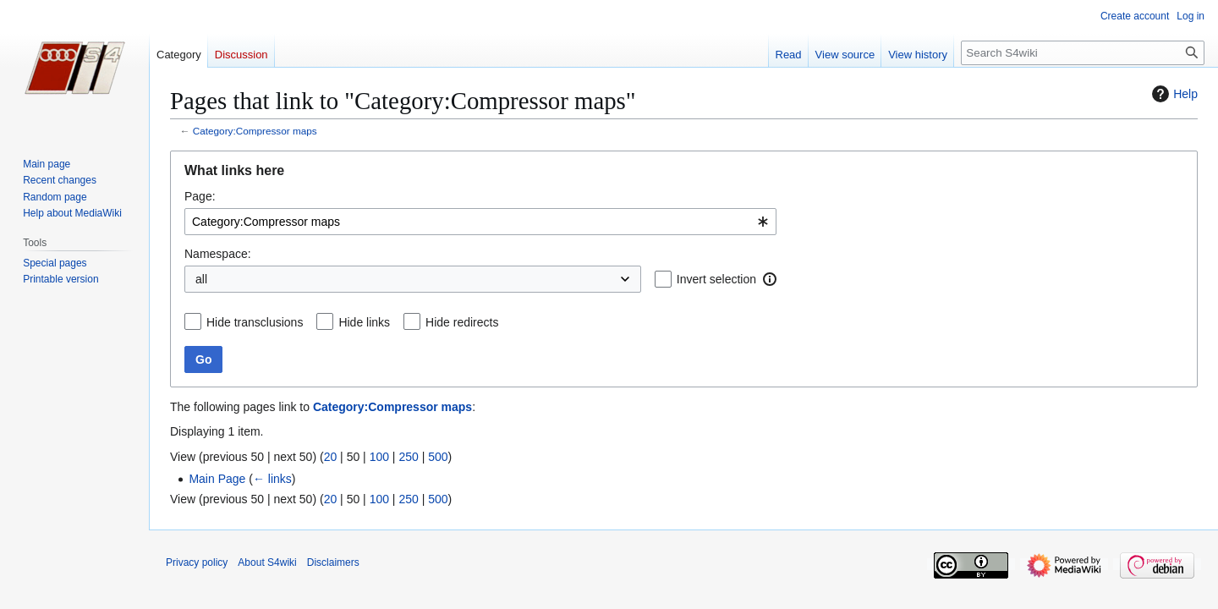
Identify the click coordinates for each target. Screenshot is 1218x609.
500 (437, 457)
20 (330, 457)
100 (379, 457)
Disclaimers (333, 562)
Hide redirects (461, 322)
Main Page (217, 479)
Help (1173, 93)
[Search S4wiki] (1082, 53)
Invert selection (716, 279)
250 (408, 457)
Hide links (364, 322)
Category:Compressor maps (255, 130)
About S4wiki (267, 562)
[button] (769, 279)
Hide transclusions (254, 322)
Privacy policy (197, 562)
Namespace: (217, 254)
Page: (200, 196)
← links (272, 479)
